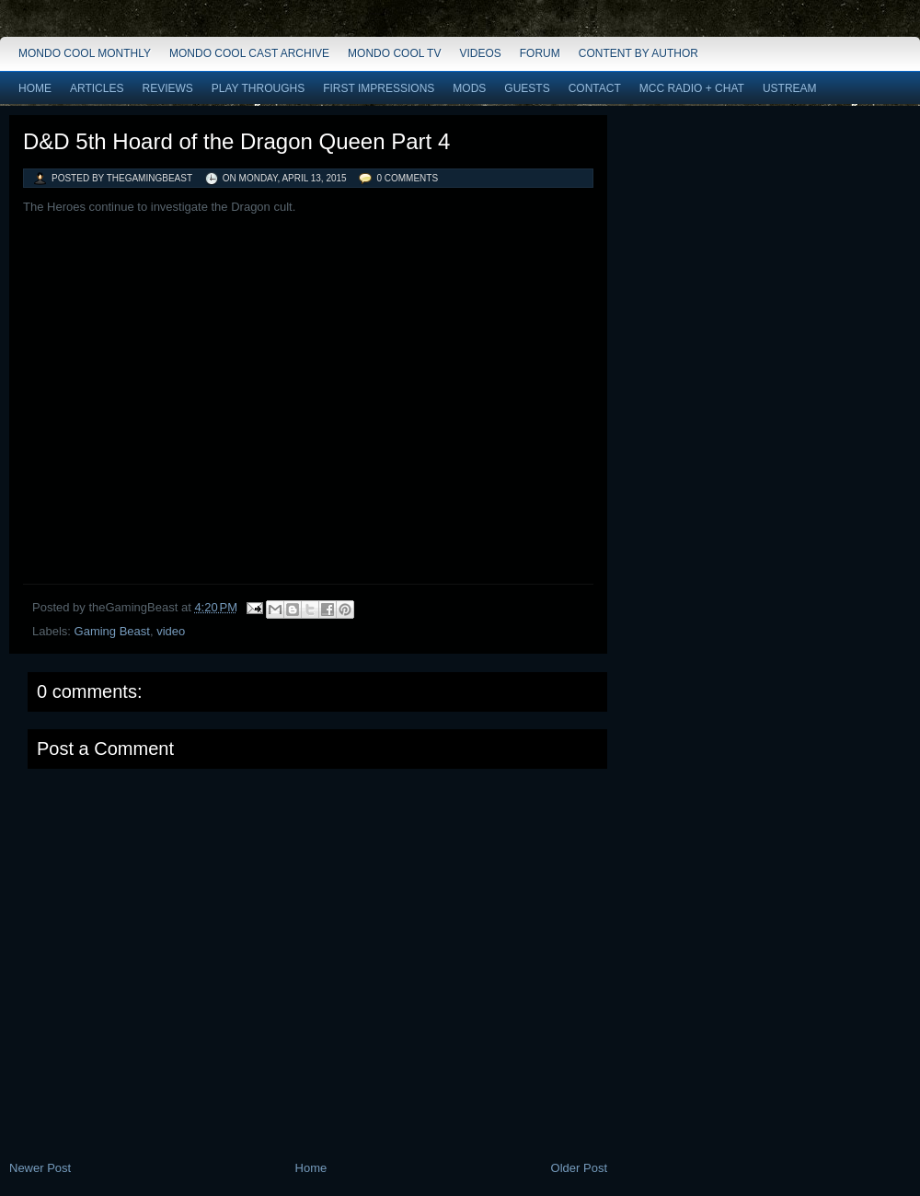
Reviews (167, 88)
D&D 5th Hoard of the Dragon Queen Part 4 (236, 141)
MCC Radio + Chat (691, 88)
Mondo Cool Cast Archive (249, 53)
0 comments (407, 178)
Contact (595, 88)
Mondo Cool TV (394, 53)
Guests (526, 88)
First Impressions (378, 88)
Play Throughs (258, 88)
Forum (540, 53)
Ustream (790, 88)
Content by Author (638, 53)
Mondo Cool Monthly (84, 53)
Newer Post (40, 1168)
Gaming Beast (112, 631)
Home (35, 88)
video (170, 631)
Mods (469, 88)
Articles (96, 88)
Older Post (579, 1168)
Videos (479, 53)
